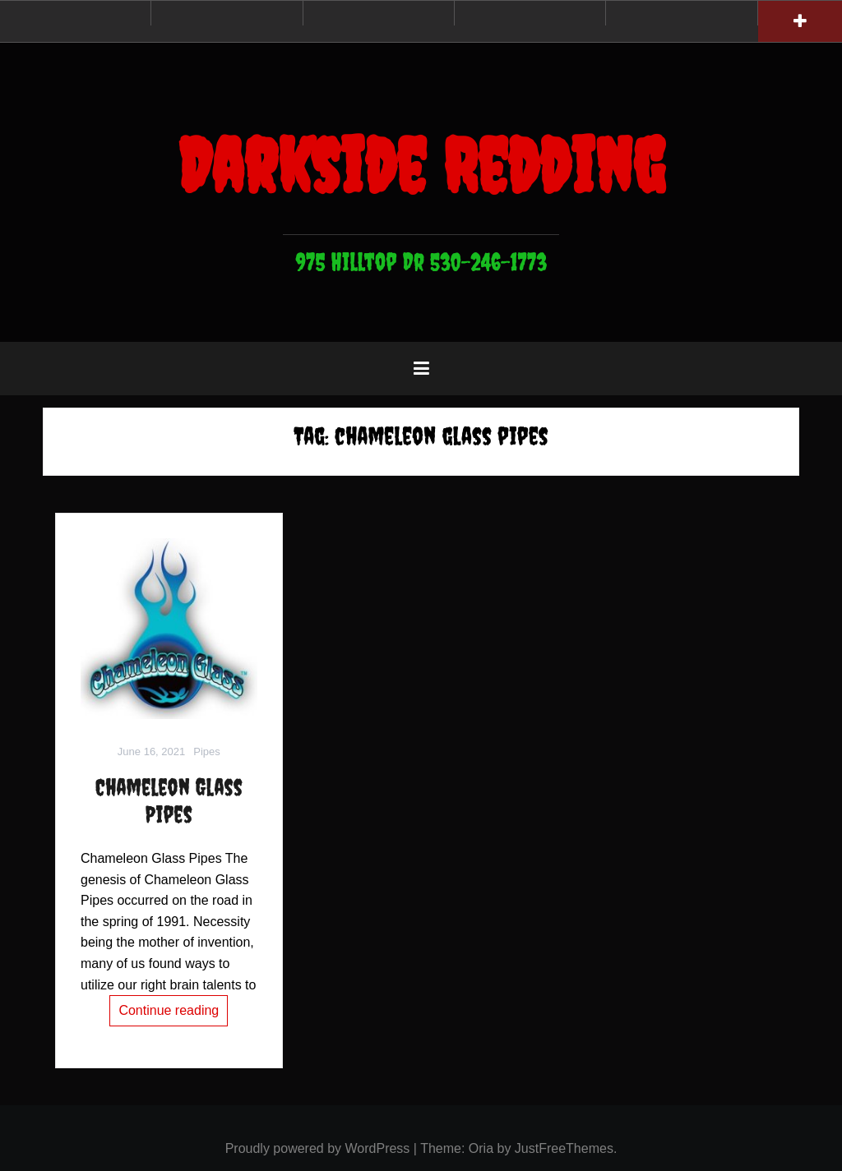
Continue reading (168, 1010)
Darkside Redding (421, 165)
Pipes (206, 751)
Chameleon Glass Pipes (169, 800)
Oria (481, 1148)
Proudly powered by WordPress (317, 1148)
